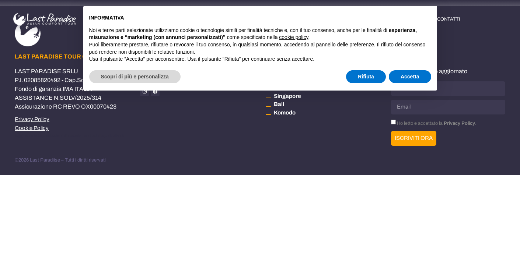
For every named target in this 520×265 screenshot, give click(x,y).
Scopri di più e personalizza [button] (135, 77)
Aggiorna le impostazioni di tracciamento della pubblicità (69, 135)
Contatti (448, 19)
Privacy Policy (32, 119)
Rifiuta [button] (366, 77)
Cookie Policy (32, 128)
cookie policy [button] (293, 37)
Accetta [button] (410, 77)
